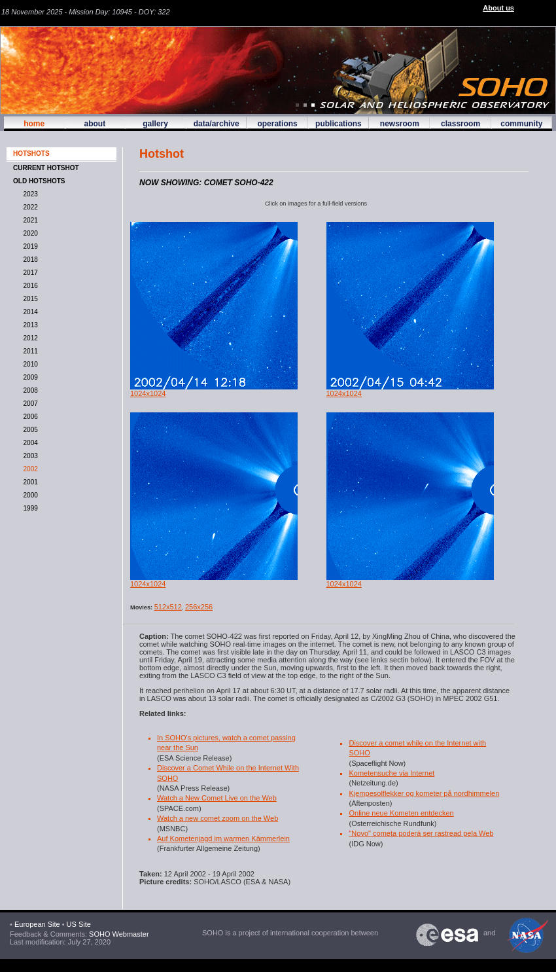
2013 (29, 325)
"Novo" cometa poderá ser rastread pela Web (421, 833)
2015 (29, 298)
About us (498, 8)
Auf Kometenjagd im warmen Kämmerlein (223, 838)
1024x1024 (147, 393)
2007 (29, 403)
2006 (29, 416)
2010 (29, 364)
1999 (29, 508)
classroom (460, 123)
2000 (29, 495)
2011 (29, 351)
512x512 (168, 607)
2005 (29, 429)
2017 (29, 272)
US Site (79, 924)
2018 (29, 259)
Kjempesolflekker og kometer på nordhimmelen (424, 793)
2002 (29, 469)
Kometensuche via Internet (391, 773)
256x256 (199, 607)
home (34, 123)
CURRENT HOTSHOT (46, 167)
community (521, 123)
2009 (29, 377)
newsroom (399, 123)
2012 (29, 338)
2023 (29, 194)
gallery (155, 123)
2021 (29, 220)
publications (338, 123)
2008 (29, 390)
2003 (29, 455)
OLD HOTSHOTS (39, 181)
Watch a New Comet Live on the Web (217, 798)
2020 (29, 233)
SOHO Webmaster (118, 934)
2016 (29, 285)
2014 (29, 311)
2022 (29, 207)
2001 (29, 482)
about (94, 123)
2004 (29, 442)
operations (277, 123)
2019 (29, 246)
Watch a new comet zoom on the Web (217, 818)
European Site (37, 924)
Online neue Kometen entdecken (401, 813)
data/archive (216, 123)
